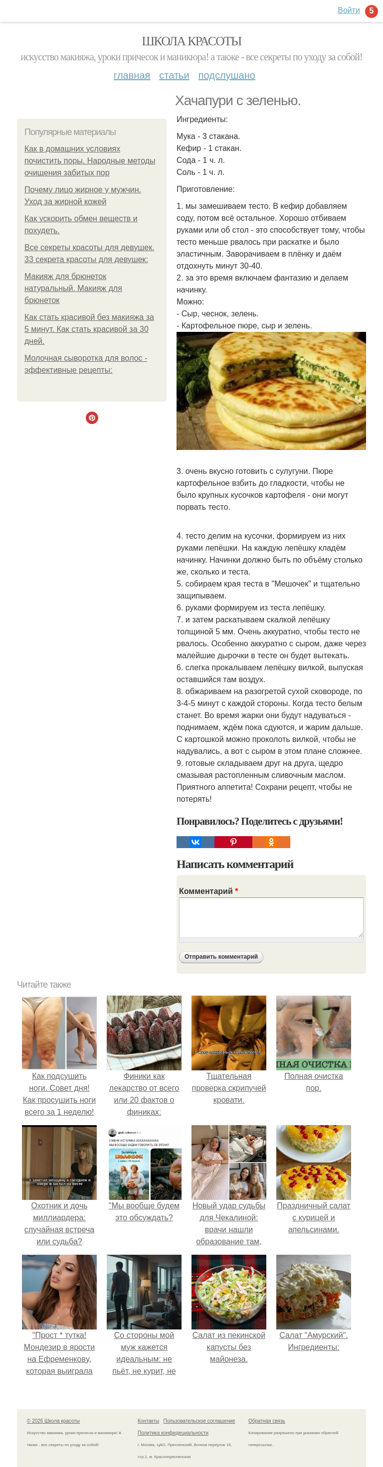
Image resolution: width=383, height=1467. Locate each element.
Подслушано (226, 75)
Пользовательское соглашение (199, 1421)
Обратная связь (266, 1421)
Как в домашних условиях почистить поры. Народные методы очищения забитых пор (90, 161)
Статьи (174, 75)
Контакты (148, 1421)
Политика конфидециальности (173, 1433)
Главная (132, 75)
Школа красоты (191, 41)
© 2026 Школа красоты (53, 1421)
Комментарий (208, 891)
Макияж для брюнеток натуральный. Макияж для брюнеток (73, 288)
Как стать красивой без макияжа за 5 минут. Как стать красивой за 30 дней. (89, 329)
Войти (349, 10)
